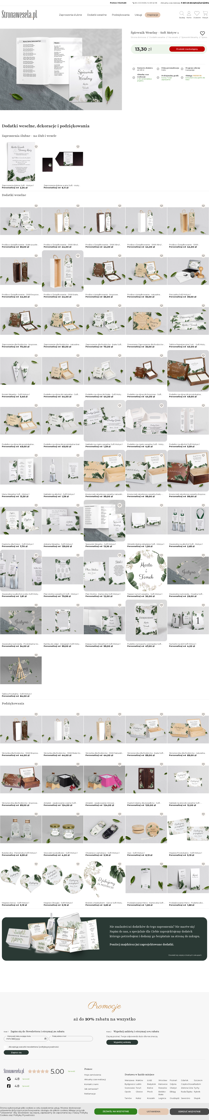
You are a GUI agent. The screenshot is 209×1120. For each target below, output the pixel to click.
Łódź (149, 1080)
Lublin (138, 1084)
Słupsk (197, 1098)
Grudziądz (174, 1098)
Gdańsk (184, 1080)
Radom (197, 1084)
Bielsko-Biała (162, 1093)
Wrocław (162, 1080)
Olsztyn (173, 1088)
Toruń (138, 1088)
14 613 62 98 (152, 3)
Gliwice (139, 1091)
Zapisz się (16, 1052)
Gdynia (173, 1084)
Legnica (162, 1098)
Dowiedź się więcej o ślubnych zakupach (185, 955)
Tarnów (128, 1098)
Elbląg (173, 1091)
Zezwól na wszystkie (116, 1111)
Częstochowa (187, 1084)
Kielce (150, 1088)
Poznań (173, 1080)
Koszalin (151, 1098)
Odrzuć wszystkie (189, 1111)
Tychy (196, 1088)
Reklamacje (90, 1093)
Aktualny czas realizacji (95, 1079)
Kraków (139, 1080)
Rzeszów (162, 1088)
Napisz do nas (119, 931)
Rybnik (197, 1091)
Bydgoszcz (130, 1084)
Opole (128, 1091)
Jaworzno (185, 1098)
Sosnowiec (130, 1088)
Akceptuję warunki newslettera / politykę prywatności (31, 1047)
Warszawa (129, 1080)
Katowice (162, 1084)
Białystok (151, 1084)
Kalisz (138, 1098)
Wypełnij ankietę (122, 1042)
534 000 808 (140, 3)
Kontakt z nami (91, 1084)
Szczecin (198, 1080)
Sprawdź (71, 1071)
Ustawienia (153, 1111)
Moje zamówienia (92, 1075)
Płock (150, 1091)
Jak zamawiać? (91, 1089)
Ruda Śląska (186, 1091)
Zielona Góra (187, 1088)
